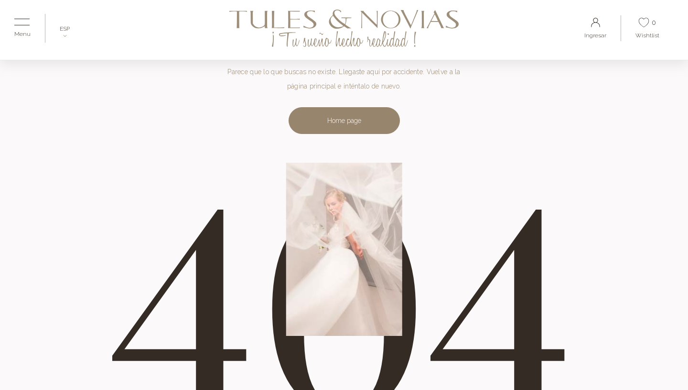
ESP (65, 28)
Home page (344, 120)
